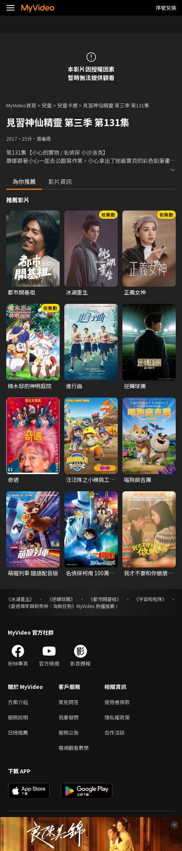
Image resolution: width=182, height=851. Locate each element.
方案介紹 (18, 702)
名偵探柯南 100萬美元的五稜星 (90, 573)
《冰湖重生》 (20, 599)
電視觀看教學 (73, 747)
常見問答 (68, 702)
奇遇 (13, 479)
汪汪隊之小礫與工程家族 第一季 (90, 479)
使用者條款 (117, 702)
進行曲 (74, 386)
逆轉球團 (135, 386)
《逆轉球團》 (61, 599)
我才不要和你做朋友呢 (148, 573)
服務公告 (68, 732)
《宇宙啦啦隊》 (150, 599)
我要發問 (68, 717)
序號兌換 (166, 7)
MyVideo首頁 (21, 105)
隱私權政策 (117, 717)
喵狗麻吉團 (137, 479)
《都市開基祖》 (104, 599)
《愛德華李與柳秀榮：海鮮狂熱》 (41, 606)
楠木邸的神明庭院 (29, 386)
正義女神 (135, 292)
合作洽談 (114, 732)
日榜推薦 (18, 732)
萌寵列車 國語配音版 (33, 573)
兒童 (47, 105)
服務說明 (18, 717)
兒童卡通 (67, 105)
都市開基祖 (21, 292)
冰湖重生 (77, 292)
